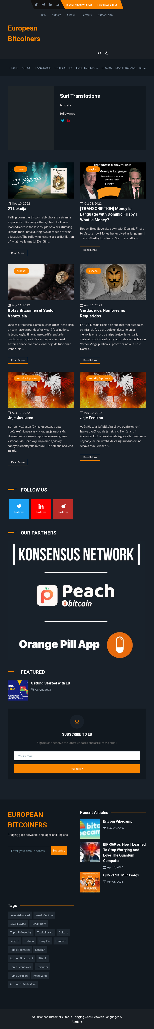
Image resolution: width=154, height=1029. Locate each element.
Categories (64, 67)
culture (63, 932)
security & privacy (27, 378)
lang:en (40, 949)
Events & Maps (87, 67)
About (27, 67)
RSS (43, 14)
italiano (29, 941)
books (20, 169)
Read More (18, 253)
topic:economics (20, 967)
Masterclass (126, 67)
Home (14, 67)
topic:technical (20, 949)
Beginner (42, 967)
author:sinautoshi (21, 958)
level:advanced (20, 915)
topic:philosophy (20, 932)
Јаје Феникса (20, 417)
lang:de (45, 941)
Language (43, 67)
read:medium (44, 915)
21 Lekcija (17, 208)
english (93, 169)
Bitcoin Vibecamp (117, 821)
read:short (38, 923)
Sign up (71, 14)
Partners (87, 14)
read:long (40, 975)
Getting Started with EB (50, 683)
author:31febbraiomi (23, 984)
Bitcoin (42, 958)
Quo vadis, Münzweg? (121, 875)
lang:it (14, 941)
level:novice (18, 923)
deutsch (61, 941)
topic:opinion (19, 975)
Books (107, 67)
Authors (56, 14)
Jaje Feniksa (91, 417)
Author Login (105, 14)
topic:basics (45, 932)
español (21, 270)
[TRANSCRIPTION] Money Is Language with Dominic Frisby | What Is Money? (108, 214)
